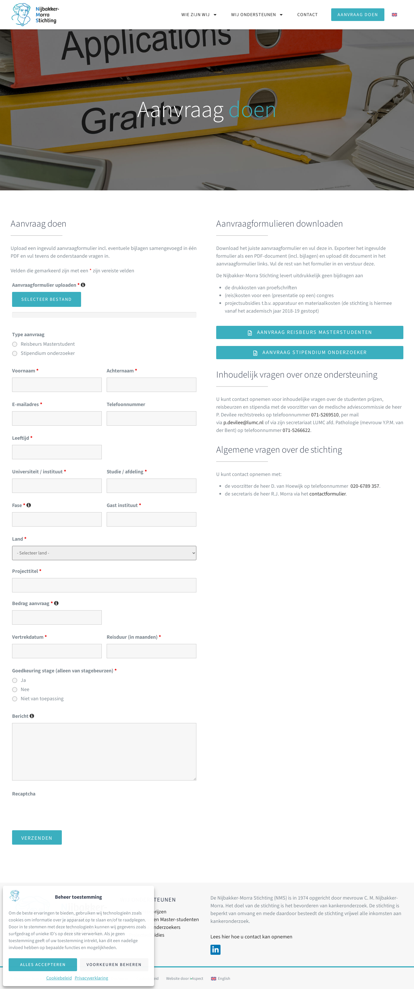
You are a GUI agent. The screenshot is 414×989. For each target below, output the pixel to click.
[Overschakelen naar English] (220, 978)
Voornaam (25, 371)
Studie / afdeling (127, 472)
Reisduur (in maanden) (134, 637)
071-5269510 (325, 414)
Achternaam (122, 371)
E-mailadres (27, 405)
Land (19, 539)
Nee (25, 690)
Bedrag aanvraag (35, 604)
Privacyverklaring (91, 978)
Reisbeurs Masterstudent (48, 344)
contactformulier (327, 494)
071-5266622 (296, 430)
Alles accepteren (43, 965)
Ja (23, 680)
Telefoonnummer (126, 405)
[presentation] (55, 812)
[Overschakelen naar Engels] (394, 14)
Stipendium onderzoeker (48, 353)
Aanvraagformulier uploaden (48, 285)
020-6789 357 (364, 486)
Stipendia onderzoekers (155, 927)
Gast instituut (124, 505)
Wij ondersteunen (257, 14)
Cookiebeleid (59, 978)
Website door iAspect (184, 979)
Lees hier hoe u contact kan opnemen (251, 936)
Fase (21, 505)
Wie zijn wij (199, 14)
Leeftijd (22, 438)
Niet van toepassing (42, 699)
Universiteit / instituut (39, 472)
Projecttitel (26, 571)
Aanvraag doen (358, 15)
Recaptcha (23, 794)
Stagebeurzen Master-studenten (164, 919)
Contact (307, 15)
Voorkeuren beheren (114, 965)
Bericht (23, 716)
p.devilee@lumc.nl (243, 422)
